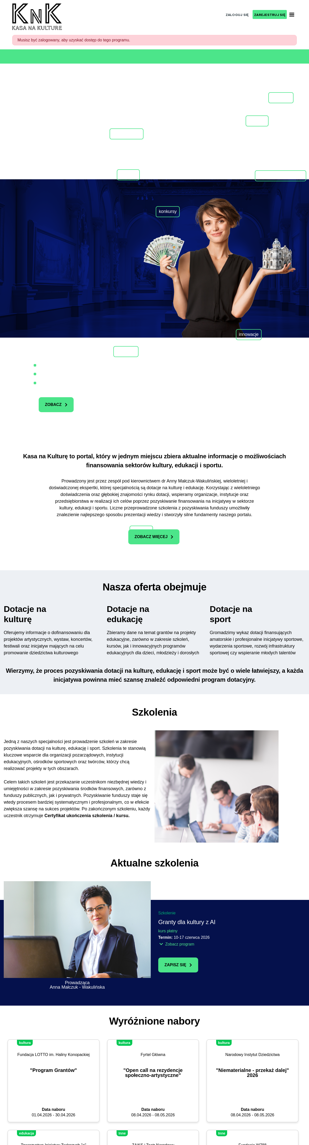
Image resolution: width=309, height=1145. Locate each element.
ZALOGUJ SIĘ (237, 15)
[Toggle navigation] (292, 14)
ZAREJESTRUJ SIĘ (269, 15)
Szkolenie (166, 913)
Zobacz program (176, 944)
